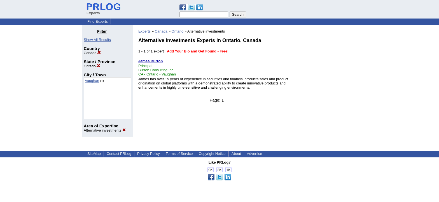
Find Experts (97, 21)
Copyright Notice (212, 154)
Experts (144, 31)
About (236, 154)
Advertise (254, 154)
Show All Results (97, 40)
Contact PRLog (119, 154)
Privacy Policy (148, 154)
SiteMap (94, 154)
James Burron (150, 61)
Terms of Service (179, 154)
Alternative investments (105, 130)
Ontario (92, 66)
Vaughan (92, 81)
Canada (92, 53)
